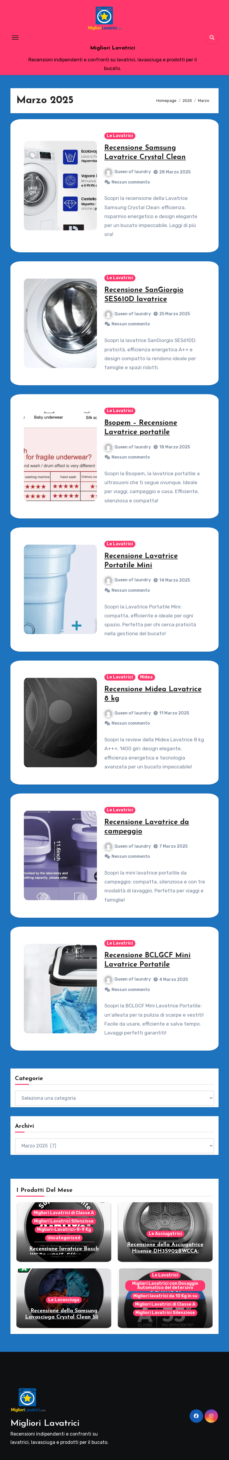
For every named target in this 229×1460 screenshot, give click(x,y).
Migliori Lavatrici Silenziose (64, 1221)
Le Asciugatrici (165, 1233)
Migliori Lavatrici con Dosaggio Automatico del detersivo (165, 1285)
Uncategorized (63, 1237)
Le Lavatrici (120, 135)
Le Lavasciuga (63, 1299)
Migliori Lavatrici (112, 48)
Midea (146, 677)
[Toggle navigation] (15, 37)
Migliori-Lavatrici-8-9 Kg (64, 1229)
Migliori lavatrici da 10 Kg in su (165, 1296)
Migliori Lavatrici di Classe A (64, 1212)
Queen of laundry (128, 171)
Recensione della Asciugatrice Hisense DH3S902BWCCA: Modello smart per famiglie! (165, 1251)
